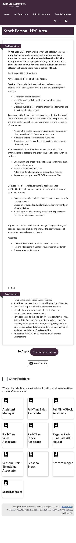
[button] (44, 352)
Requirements (11, 294)
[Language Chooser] (57, 21)
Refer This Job (38, 363)
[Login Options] (67, 21)
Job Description (12, 46)
